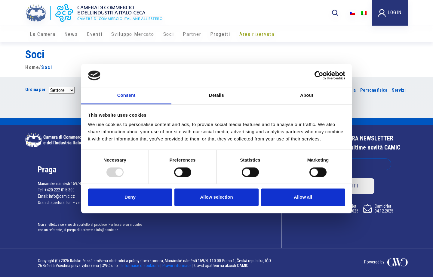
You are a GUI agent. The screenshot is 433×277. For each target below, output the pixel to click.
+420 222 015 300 (60, 189)
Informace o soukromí (141, 265)
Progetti (220, 34)
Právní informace (177, 265)
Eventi (94, 34)
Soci (168, 34)
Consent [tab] (126, 95)
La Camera (42, 34)
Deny (130, 197)
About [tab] (306, 95)
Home (32, 67)
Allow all (303, 197)
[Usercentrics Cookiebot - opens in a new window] (319, 75)
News (71, 34)
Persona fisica (373, 90)
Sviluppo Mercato (132, 34)
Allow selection (216, 197)
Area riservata (257, 34)
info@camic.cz (62, 196)
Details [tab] (216, 95)
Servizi (399, 90)
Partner (192, 34)
